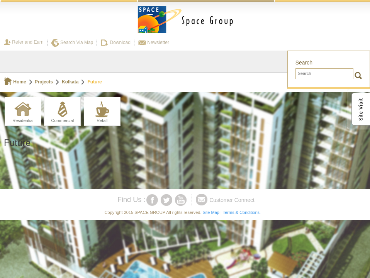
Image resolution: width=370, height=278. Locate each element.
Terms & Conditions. (242, 212)
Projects (44, 82)
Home (15, 82)
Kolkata (70, 82)
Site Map (211, 212)
